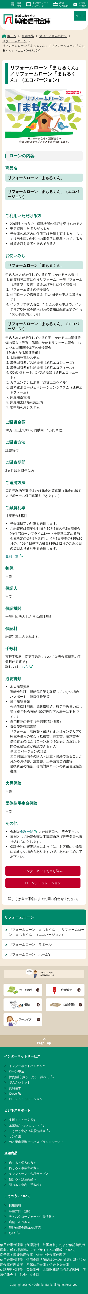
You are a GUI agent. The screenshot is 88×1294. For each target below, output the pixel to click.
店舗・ (64, 4)
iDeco (13, 1093)
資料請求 (15, 1088)
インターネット (40, 4)
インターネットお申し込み (43, 871)
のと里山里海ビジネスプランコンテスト (36, 1142)
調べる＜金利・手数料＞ (25, 1185)
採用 (19, 4)
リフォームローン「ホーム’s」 (31, 954)
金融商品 (10, 1153)
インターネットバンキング (27, 1066)
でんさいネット (19, 1082)
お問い (82, 4)
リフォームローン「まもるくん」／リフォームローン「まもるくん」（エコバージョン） (46, 932)
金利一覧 (12, 556)
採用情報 (15, 1205)
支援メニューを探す (22, 1120)
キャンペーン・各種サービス (29, 1174)
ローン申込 (16, 1071)
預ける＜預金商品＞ (22, 1179)
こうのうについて (17, 1195)
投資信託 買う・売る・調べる (29, 1077)
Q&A (12, 1233)
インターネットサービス (22, 1056)
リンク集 (15, 1136)
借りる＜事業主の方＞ (24, 1168)
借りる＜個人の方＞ (22, 1162)
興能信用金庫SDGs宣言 (25, 1227)
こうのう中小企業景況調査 (27, 1131)
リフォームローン (19, 917)
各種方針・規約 (19, 1211)
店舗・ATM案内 (20, 1222)
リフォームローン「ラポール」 (32, 944)
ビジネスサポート (17, 1110)
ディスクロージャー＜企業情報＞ (32, 1216)
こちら (23, 666)
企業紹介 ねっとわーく (24, 1125)
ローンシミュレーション (43, 883)
